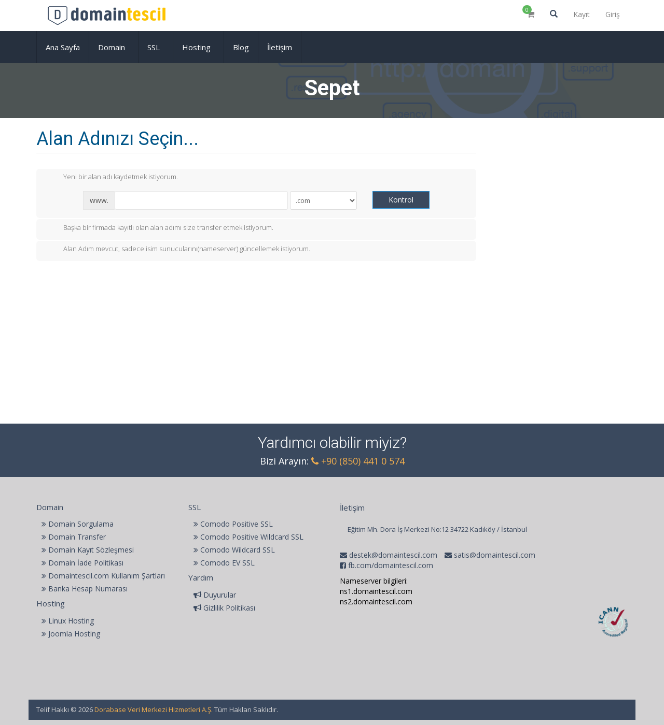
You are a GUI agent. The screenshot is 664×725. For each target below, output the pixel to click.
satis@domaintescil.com (493, 555)
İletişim (279, 47)
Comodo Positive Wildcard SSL (248, 537)
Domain (113, 47)
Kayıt (581, 14)
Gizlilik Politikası (224, 608)
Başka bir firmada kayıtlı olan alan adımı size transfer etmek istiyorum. (160, 228)
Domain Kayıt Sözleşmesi (88, 550)
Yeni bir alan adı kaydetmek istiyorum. (112, 177)
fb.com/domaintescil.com (390, 565)
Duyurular (214, 595)
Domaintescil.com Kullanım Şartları (103, 576)
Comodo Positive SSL (233, 524)
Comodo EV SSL (224, 563)
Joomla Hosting (71, 634)
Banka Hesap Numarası (85, 588)
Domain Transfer (74, 537)
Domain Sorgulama (78, 524)
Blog (241, 47)
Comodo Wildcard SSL (234, 550)
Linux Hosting (68, 621)
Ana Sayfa (63, 47)
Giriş (612, 14)
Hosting (198, 47)
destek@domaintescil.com (392, 555)
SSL (155, 47)
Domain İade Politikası (82, 563)
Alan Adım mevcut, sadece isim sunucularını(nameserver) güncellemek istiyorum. (178, 249)
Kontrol (401, 200)
